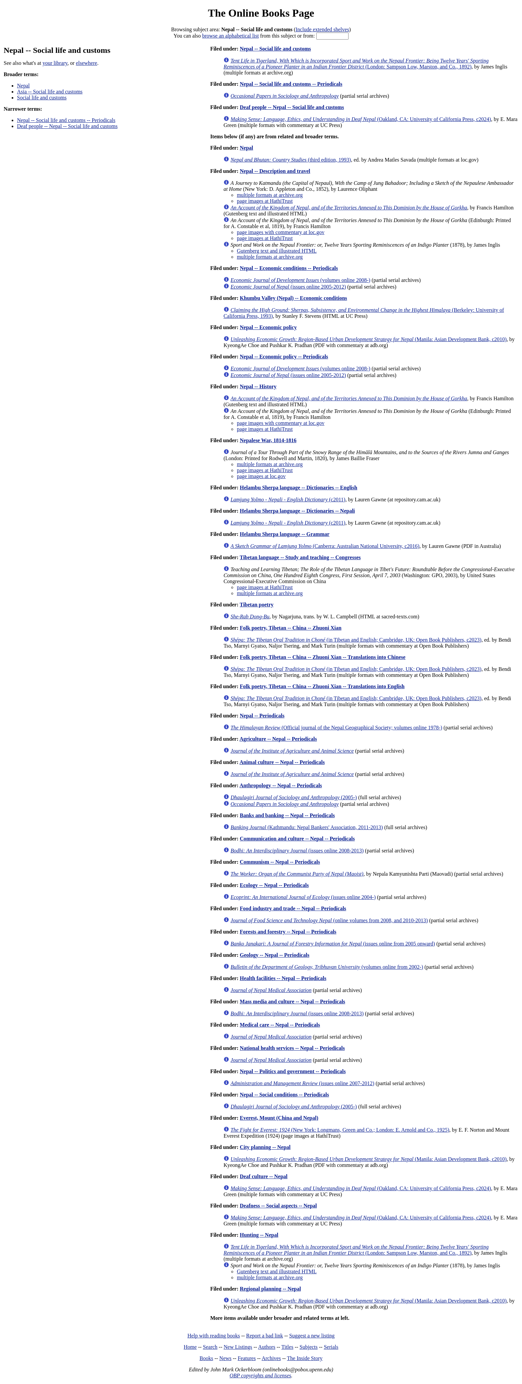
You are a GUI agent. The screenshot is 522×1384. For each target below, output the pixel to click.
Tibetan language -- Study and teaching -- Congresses (300, 557)
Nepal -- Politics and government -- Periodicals (293, 1071)
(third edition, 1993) (290, 160)
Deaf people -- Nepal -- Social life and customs (67, 126)
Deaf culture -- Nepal (263, 1176)
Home (190, 1347)
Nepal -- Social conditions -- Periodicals (284, 1094)
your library (55, 63)
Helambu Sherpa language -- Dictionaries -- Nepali (297, 511)
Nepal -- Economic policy (268, 327)
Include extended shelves (322, 29)
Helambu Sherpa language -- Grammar (284, 534)
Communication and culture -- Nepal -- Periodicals (297, 838)
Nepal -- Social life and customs (275, 49)
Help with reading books (213, 1335)
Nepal (23, 85)
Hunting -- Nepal (259, 1235)
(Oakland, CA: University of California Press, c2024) (360, 119)
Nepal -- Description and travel (275, 171)
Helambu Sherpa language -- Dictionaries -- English (298, 487)
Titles (287, 1347)
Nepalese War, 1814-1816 (268, 440)
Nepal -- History (258, 386)
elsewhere (86, 63)
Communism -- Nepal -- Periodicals (280, 862)
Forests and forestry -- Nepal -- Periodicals (288, 932)
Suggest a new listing (312, 1335)
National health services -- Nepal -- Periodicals (292, 1048)
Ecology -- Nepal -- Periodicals (274, 885)
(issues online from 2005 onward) (332, 943)
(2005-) (293, 797)
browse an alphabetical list (230, 36)
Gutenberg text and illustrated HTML (277, 251)
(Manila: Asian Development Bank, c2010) (368, 339)
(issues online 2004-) (303, 897)
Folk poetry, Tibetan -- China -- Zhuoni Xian (290, 628)
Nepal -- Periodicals (262, 715)
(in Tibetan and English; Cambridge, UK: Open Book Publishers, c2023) (355, 640)
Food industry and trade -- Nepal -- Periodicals (293, 908)
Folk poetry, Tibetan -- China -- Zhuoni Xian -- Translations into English (322, 686)
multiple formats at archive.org (270, 195)
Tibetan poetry (256, 604)
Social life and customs (42, 97)
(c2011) (287, 499)
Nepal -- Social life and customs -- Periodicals (66, 120)
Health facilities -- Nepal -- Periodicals (283, 978)
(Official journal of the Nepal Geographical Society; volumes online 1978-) (336, 727)
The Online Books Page (261, 13)
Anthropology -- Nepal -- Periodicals (280, 785)
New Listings (238, 1347)
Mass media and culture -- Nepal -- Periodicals (292, 1001)
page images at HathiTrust (265, 201)
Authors (266, 1347)
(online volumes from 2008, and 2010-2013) (329, 920)
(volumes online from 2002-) (326, 967)
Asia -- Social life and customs (50, 91)
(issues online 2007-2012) (302, 1083)
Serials (331, 1347)
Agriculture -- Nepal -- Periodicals (278, 739)
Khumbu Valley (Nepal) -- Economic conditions (293, 298)
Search (210, 1347)
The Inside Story (305, 1358)
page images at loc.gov (261, 476)
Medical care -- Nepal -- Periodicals (280, 1025)
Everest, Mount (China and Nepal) (279, 1118)
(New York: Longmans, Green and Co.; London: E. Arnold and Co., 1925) (339, 1130)
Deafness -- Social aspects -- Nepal (278, 1205)
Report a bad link (264, 1335)
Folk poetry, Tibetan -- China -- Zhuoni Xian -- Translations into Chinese (322, 657)
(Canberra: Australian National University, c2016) (324, 546)
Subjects (309, 1347)
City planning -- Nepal (265, 1147)
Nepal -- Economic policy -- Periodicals (284, 356)
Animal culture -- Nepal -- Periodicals (282, 762)
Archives (271, 1358)
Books (206, 1358)
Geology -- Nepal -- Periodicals (274, 955)
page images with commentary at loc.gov (280, 232)
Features (247, 1358)
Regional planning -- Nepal (270, 1289)
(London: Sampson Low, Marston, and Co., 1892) (355, 63)
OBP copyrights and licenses (260, 1375)
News (225, 1358)
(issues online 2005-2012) (288, 287)
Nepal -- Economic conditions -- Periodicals (289, 268)
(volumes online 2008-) (300, 280)
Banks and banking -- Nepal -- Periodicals (287, 815)
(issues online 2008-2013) (297, 850)
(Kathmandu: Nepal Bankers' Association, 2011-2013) (306, 827)
